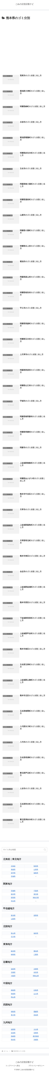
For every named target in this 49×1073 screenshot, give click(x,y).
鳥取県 (13, 990)
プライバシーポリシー (36, 1066)
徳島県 (13, 1011)
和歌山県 (36, 976)
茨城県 (13, 891)
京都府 (13, 972)
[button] (45, 849)
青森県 (13, 869)
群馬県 (13, 897)
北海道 (13, 866)
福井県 (36, 933)
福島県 (36, 873)
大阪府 (13, 976)
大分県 (36, 1029)
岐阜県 (13, 951)
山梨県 (13, 919)
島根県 (13, 994)
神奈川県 (36, 897)
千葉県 (36, 891)
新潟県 (13, 915)
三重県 (36, 954)
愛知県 (36, 951)
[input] (24, 849)
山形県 (36, 869)
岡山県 (13, 997)
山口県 (36, 994)
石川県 (13, 937)
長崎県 (13, 1036)
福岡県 (13, 1029)
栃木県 (13, 894)
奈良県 (36, 972)
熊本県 (13, 1039)
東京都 (36, 894)
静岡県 (13, 954)
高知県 (36, 1015)
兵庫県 (36, 969)
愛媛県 (36, 1011)
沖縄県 (36, 1039)
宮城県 (13, 876)
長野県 (36, 915)
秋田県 (36, 866)
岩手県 (13, 873)
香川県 (13, 1015)
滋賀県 (13, 969)
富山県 (13, 933)
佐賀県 (13, 1033)
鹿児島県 (36, 1036)
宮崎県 (36, 1033)
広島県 (36, 990)
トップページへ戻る (13, 1066)
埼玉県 (13, 901)
